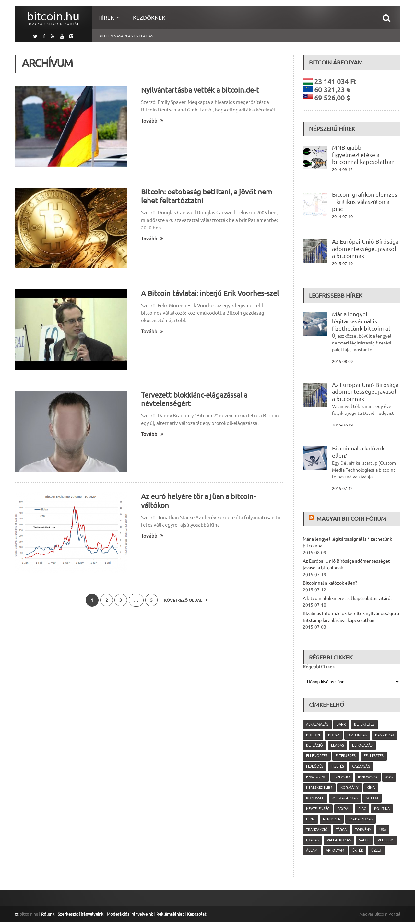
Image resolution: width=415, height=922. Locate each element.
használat (316, 777)
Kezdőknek (149, 18)
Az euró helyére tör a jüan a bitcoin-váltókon (212, 496)
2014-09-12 (342, 169)
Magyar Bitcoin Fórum (351, 518)
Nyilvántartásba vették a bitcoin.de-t (199, 90)
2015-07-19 (342, 263)
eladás (337, 745)
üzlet (376, 850)
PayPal (344, 809)
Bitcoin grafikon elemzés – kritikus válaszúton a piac (364, 201)
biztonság (357, 735)
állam (312, 850)
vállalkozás (338, 840)
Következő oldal (186, 600)
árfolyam (335, 850)
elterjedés (346, 756)
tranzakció (317, 830)
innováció (367, 777)
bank (341, 724)
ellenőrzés (316, 756)
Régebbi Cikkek (319, 666)
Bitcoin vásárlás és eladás (125, 36)
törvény (363, 830)
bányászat (384, 735)
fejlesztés (373, 756)
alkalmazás (317, 724)
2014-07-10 (342, 216)
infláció (342, 777)
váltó (364, 840)
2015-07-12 (342, 488)
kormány (349, 787)
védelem (385, 840)
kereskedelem (319, 787)
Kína (370, 787)
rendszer (331, 819)
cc (16, 914)
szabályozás (360, 819)
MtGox (371, 798)
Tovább (152, 120)
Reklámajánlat (169, 914)
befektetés (364, 724)
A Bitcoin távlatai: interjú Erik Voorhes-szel (209, 293)
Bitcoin (313, 735)
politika (381, 809)
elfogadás (362, 745)
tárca (341, 830)
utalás (312, 840)
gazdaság (361, 766)
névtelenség (317, 809)
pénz (310, 819)
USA (382, 830)
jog (388, 777)
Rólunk (47, 914)
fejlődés (314, 766)
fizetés (337, 766)
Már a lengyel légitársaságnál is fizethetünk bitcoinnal (361, 321)
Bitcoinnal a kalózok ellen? (330, 583)
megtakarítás (344, 798)
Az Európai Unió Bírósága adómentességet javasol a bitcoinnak (365, 248)
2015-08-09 (342, 361)
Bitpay (333, 735)
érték (357, 850)
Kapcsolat (195, 914)
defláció (314, 745)
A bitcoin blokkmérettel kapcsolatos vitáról (347, 598)
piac (362, 809)
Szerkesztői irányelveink (80, 914)
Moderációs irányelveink (129, 914)
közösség (315, 798)
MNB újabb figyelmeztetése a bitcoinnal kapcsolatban (363, 154)
